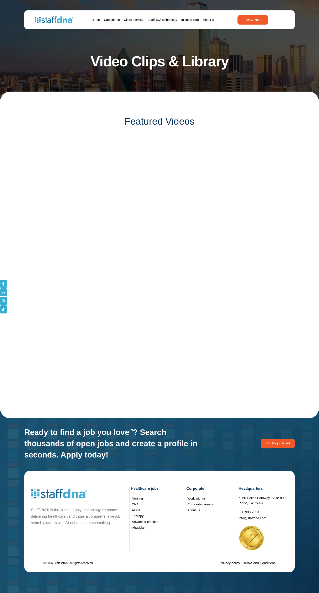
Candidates (112, 19)
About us (209, 19)
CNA (135, 504)
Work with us (196, 498)
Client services (134, 19)
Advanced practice (145, 521)
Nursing (137, 498)
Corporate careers (200, 504)
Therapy (138, 516)
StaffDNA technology (162, 19)
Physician (139, 527)
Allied (136, 510)
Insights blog (190, 19)
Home (95, 19)
